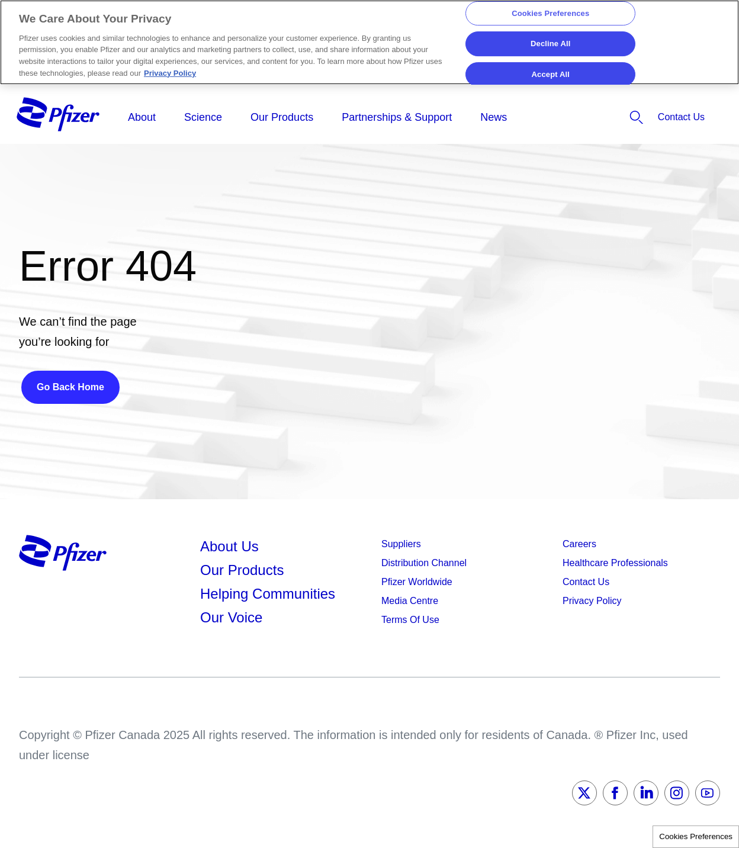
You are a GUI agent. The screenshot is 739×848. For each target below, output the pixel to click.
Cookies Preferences (695, 836)
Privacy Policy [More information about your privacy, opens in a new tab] (170, 73)
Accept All (551, 74)
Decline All (550, 43)
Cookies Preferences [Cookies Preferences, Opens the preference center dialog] (550, 13)
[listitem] (601, 117)
